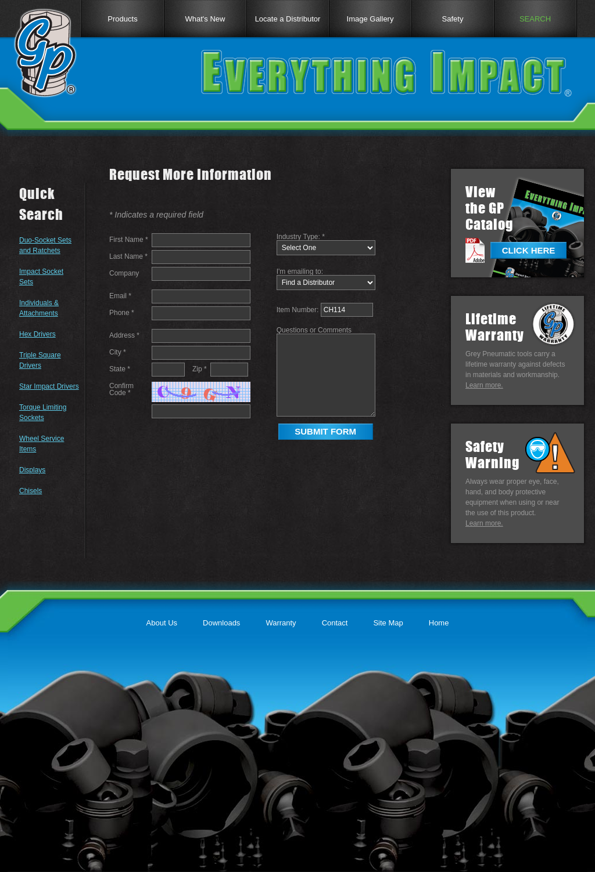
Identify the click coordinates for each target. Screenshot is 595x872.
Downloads (221, 622)
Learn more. (484, 385)
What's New (205, 19)
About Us (161, 622)
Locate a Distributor (288, 19)
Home (439, 622)
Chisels (30, 491)
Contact (335, 622)
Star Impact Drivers (49, 386)
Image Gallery (370, 19)
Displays (32, 470)
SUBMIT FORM (325, 431)
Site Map (388, 622)
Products (122, 19)
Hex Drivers (37, 334)
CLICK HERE (528, 250)
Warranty (281, 622)
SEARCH (535, 19)
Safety (453, 19)
